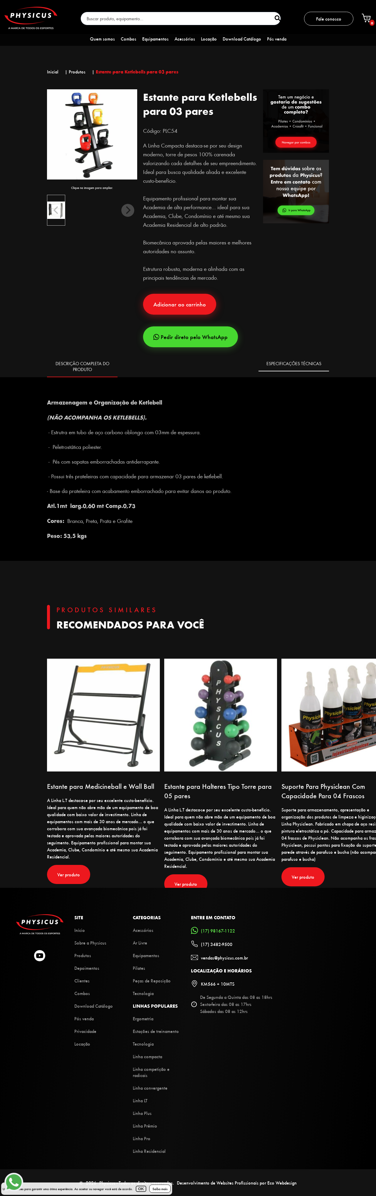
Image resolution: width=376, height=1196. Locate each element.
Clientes (82, 980)
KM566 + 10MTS (212, 983)
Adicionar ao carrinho (179, 304)
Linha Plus (142, 1113)
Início (79, 930)
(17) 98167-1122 (213, 930)
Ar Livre (140, 943)
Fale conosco (328, 19)
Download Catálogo (242, 39)
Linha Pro (141, 1138)
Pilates (139, 968)
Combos (128, 39)
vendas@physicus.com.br (219, 957)
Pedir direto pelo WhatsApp (190, 337)
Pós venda (276, 39)
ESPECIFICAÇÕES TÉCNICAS (293, 363)
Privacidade (85, 1031)
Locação (209, 39)
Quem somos (102, 39)
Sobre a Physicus (90, 943)
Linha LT (140, 1100)
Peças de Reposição (152, 980)
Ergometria (143, 1018)
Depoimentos (86, 968)
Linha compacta (147, 1056)
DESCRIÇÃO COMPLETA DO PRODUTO (82, 366)
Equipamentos (155, 39)
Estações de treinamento (156, 1031)
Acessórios (184, 39)
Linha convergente (150, 1088)
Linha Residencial (149, 1151)
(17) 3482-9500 (211, 943)
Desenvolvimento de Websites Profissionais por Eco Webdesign (237, 1183)
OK (141, 1189)
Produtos (82, 955)
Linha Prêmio (145, 1126)
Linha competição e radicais (151, 1072)
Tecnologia (143, 993)
